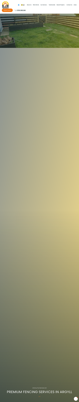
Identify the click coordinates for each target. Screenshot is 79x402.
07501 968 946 (20, 10)
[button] (76, 399)
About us (29, 5)
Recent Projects (60, 5)
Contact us (69, 5)
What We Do (36, 5)
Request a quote (7, 10)
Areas (75, 5)
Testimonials (52, 5)
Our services (43, 5)
